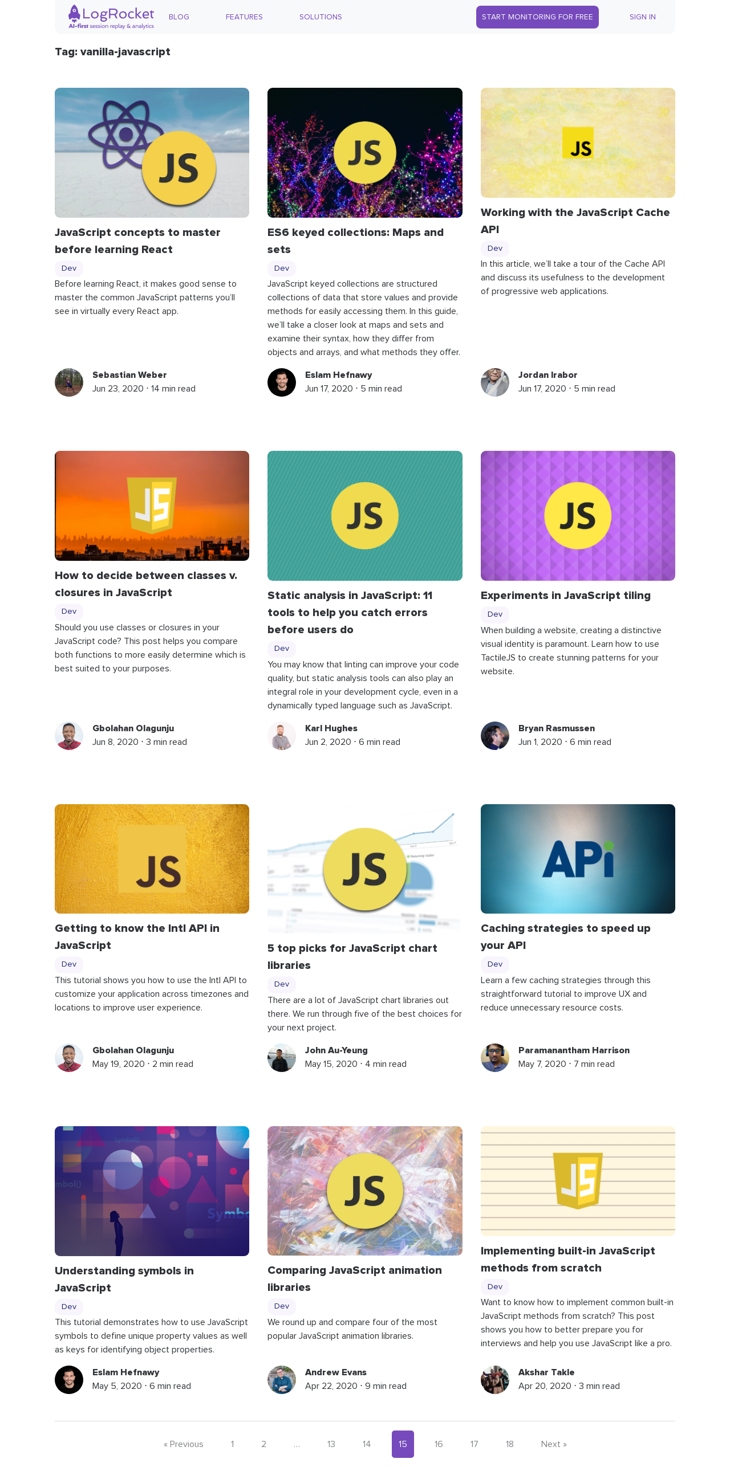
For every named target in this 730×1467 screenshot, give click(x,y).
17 (474, 1444)
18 (510, 1444)
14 (367, 1444)
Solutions (320, 17)
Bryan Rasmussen (556, 728)
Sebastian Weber (129, 375)
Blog (179, 17)
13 (331, 1444)
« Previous (184, 1444)
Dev (69, 268)
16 (439, 1444)
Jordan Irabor (548, 375)
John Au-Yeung (336, 1050)
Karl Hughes (331, 728)
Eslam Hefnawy (338, 375)
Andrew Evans (336, 1372)
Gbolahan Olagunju (133, 728)
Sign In (643, 17)
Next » (554, 1444)
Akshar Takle (546, 1372)
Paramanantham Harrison (574, 1050)
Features (244, 17)
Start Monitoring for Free (537, 17)
